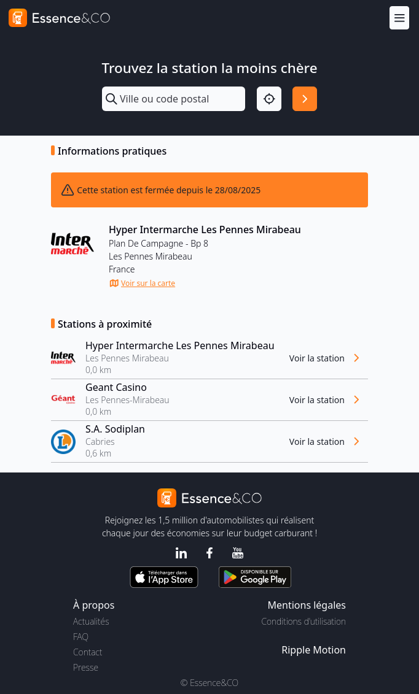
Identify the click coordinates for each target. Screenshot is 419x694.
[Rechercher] (304, 99)
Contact (87, 652)
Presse (85, 667)
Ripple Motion (313, 650)
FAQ (80, 636)
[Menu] (399, 17)
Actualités (91, 621)
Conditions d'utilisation (303, 621)
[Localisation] (269, 99)
